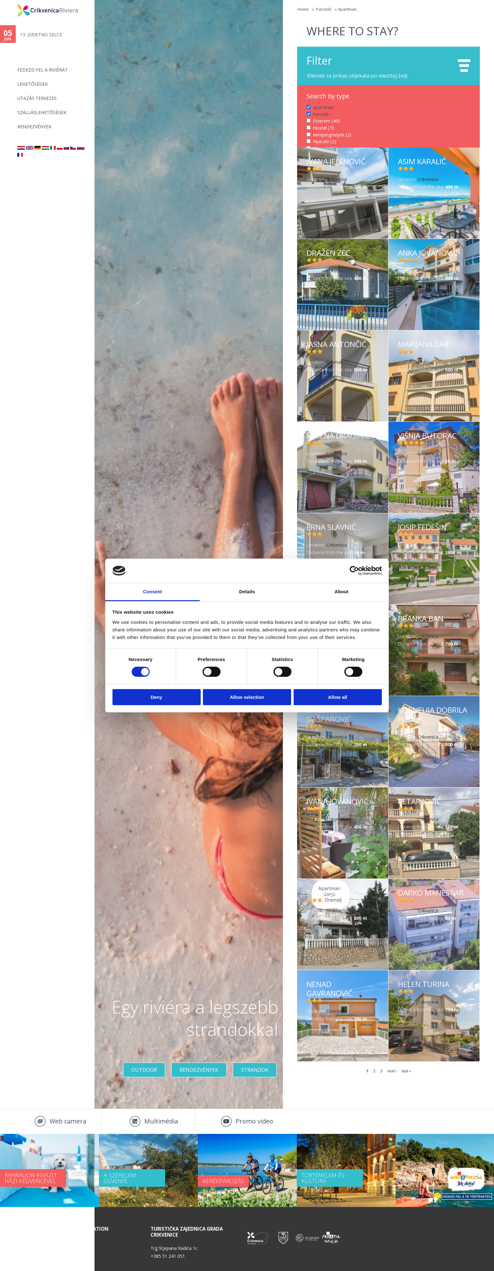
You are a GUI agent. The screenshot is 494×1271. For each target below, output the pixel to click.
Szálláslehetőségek (41, 112)
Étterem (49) (325, 121)
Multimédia (161, 1121)
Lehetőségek (32, 84)
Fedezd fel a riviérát (42, 70)
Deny (156, 697)
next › (392, 1071)
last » (406, 1071)
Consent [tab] (152, 591)
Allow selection (247, 697)
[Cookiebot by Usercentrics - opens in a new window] (354, 570)
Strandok (254, 1069)
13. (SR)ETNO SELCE (41, 35)
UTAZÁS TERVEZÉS (37, 98)
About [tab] (341, 591)
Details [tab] (247, 591)
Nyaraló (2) (324, 141)
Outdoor (144, 1069)
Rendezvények (34, 127)
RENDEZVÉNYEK (199, 1069)
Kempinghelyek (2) (332, 134)
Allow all (337, 697)
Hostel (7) (323, 128)
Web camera (67, 1121)
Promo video (254, 1121)
